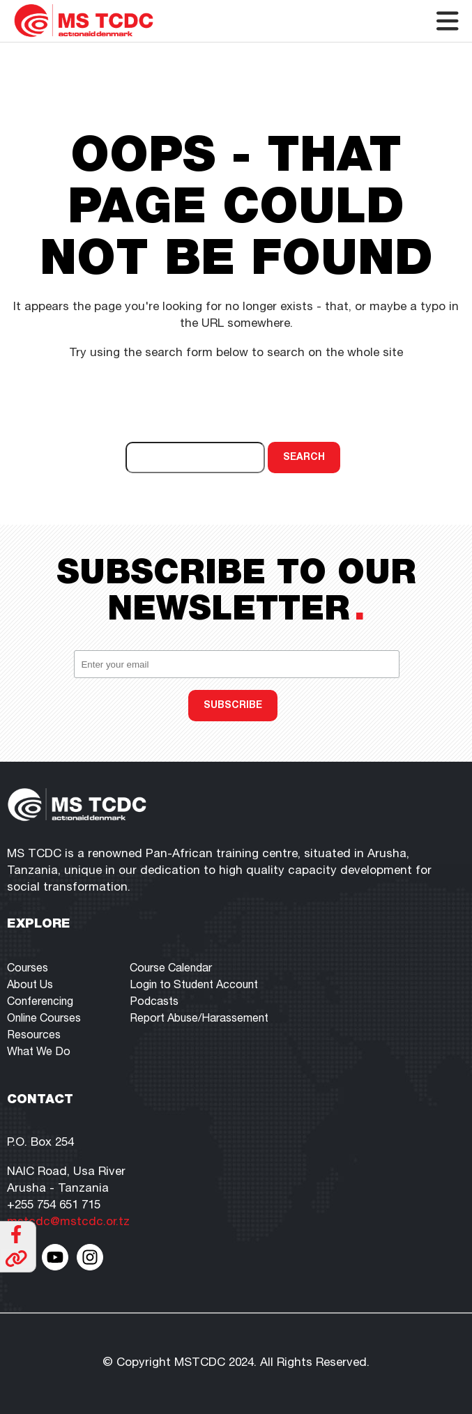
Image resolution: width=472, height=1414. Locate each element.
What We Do (38, 1053)
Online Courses (44, 1019)
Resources (34, 1036)
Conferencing (40, 1002)
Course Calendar (171, 969)
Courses (27, 969)
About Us (30, 986)
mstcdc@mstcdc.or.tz (68, 1223)
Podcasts (154, 1002)
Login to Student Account (194, 986)
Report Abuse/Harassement (199, 1019)
